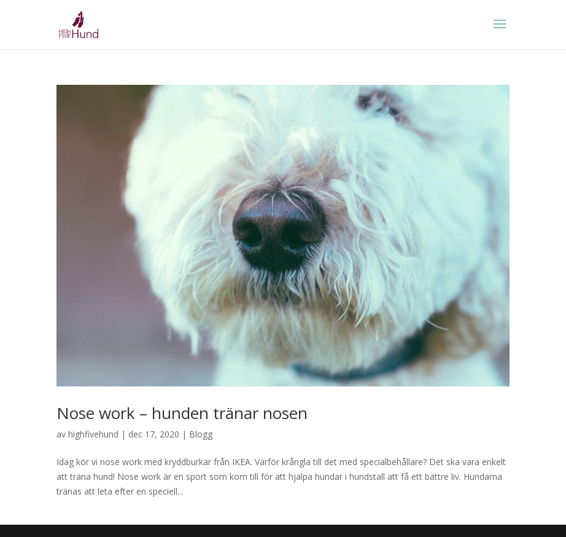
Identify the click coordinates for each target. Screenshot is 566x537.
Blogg (200, 434)
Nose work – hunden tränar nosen (182, 413)
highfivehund (93, 434)
